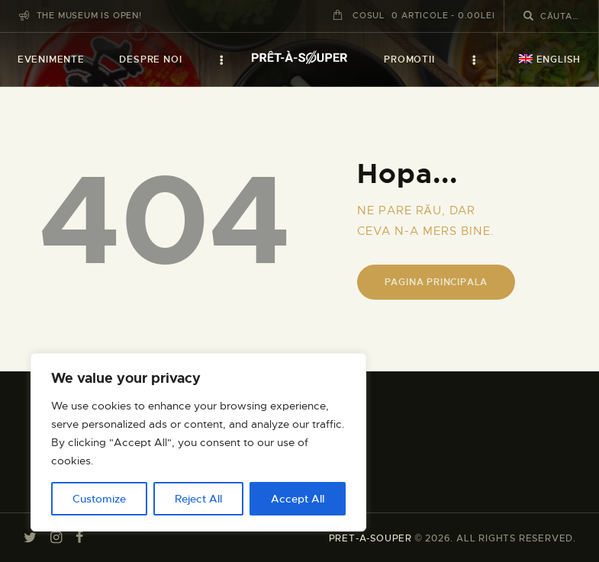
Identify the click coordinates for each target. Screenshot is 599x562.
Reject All (198, 499)
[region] (198, 442)
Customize (99, 499)
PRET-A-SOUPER (370, 538)
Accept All (297, 499)
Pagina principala (436, 282)
